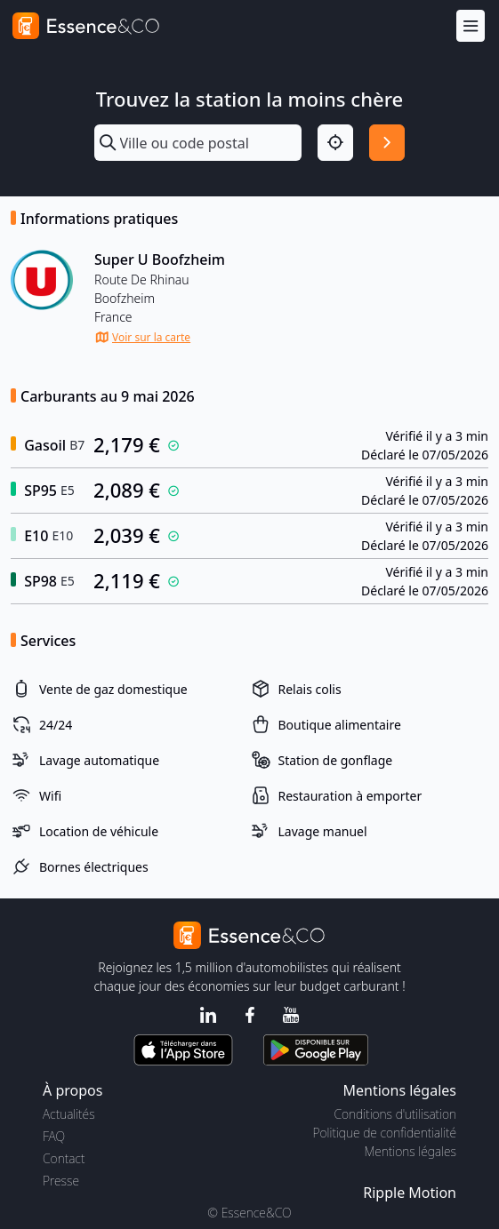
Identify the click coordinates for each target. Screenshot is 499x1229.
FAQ (54, 1136)
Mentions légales (410, 1151)
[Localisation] (335, 142)
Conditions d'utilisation (395, 1113)
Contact (64, 1158)
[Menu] (470, 26)
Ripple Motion (409, 1192)
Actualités (69, 1113)
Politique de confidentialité (384, 1132)
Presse (61, 1180)
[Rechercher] (387, 142)
